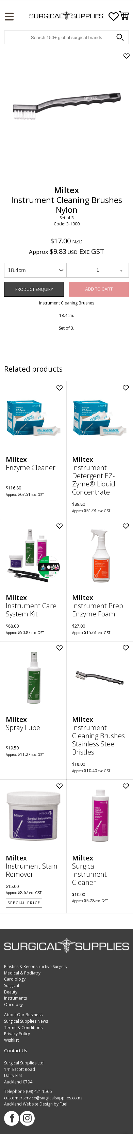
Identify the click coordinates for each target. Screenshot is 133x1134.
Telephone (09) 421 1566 (28, 1091)
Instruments (15, 998)
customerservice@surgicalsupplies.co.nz (43, 1098)
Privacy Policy (17, 1034)
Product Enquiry (19, 284)
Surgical (11, 985)
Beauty (10, 992)
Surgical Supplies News (26, 1021)
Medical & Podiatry (22, 973)
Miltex (66, 190)
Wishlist (11, 1040)
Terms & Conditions (23, 1027)
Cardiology (15, 979)
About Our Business (23, 1015)
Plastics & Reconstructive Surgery (35, 966)
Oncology (13, 1004)
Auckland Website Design (28, 1104)
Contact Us (15, 1050)
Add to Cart (99, 289)
